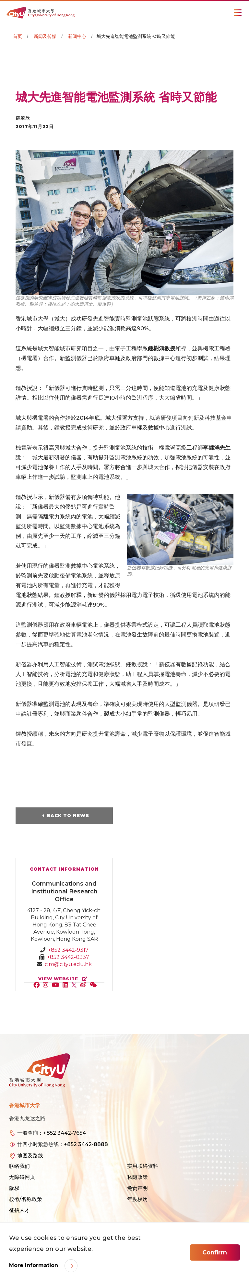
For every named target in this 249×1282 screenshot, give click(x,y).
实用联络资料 (142, 1166)
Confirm (214, 1252)
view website (64, 978)
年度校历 (137, 1199)
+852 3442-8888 (86, 1144)
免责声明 (137, 1188)
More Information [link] (34, 1265)
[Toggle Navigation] (238, 13)
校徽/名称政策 (25, 1199)
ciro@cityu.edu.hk (68, 964)
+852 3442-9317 (68, 950)
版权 (14, 1188)
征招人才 (19, 1210)
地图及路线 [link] (30, 1156)
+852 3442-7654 (64, 1133)
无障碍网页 (22, 1177)
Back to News (67, 815)
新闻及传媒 (45, 36)
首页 (17, 36)
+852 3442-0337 (68, 957)
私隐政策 (137, 1177)
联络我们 (19, 1166)
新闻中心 (77, 36)
